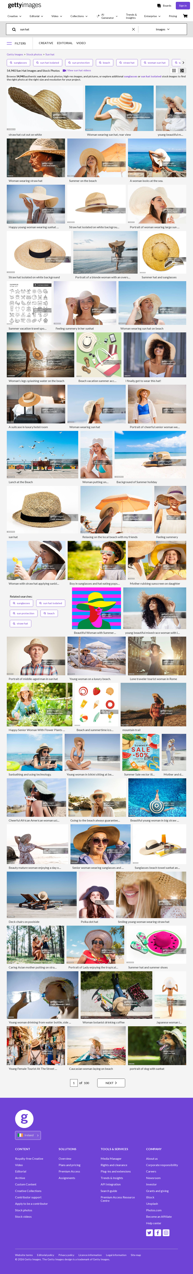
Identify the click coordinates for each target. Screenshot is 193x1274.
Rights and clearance (114, 1165)
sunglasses (18, 62)
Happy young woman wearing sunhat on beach (38, 227)
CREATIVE (46, 43)
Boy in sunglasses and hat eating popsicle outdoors (102, 583)
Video (19, 1165)
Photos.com (154, 1210)
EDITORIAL (65, 43)
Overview (65, 1158)
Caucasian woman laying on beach (91, 1068)
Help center (153, 1223)
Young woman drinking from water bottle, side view (42, 1022)
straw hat (127, 62)
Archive (20, 1178)
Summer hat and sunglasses (159, 277)
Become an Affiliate (159, 1216)
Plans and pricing (69, 1165)
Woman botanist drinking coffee (104, 1022)
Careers (151, 1171)
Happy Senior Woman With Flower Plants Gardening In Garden (49, 730)
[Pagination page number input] (73, 1083)
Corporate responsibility (162, 1165)
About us (152, 1158)
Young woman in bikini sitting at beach (91, 774)
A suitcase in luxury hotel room (28, 427)
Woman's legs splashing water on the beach (36, 381)
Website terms (24, 1255)
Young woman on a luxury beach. (90, 679)
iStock (150, 1197)
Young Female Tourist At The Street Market (37, 1068)
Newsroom (153, 1178)
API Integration (111, 1184)
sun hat (13, 537)
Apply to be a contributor (31, 1203)
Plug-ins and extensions (116, 1171)
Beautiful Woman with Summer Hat (96, 632)
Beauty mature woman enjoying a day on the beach (41, 867)
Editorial (20, 1171)
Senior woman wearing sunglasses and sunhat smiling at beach (112, 867)
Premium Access (69, 1171)
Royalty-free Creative (29, 1158)
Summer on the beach (83, 180)
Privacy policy (67, 1255)
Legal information (117, 1255)
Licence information (90, 1255)
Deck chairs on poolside (24, 921)
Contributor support (28, 1197)
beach (104, 62)
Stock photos (23, 1210)
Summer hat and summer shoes (148, 967)
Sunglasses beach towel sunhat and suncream (163, 867)
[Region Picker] (28, 1135)
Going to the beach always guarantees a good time (102, 820)
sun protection (79, 62)
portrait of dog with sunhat (147, 1068)
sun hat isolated (47, 62)
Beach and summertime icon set (97, 730)
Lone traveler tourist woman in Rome (153, 679)
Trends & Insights (112, 1178)
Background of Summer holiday (136, 482)
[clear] (135, 29)
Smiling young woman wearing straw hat (143, 921)
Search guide (109, 1191)
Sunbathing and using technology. (30, 774)
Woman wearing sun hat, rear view (109, 134)
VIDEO (81, 43)
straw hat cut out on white (25, 134)
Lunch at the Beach (21, 482)
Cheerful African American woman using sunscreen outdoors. (48, 820)
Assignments (67, 1178)
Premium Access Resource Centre (118, 1199)
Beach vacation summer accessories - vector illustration (114, 381)
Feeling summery (167, 537)
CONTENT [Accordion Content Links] (22, 1149)
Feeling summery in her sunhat (75, 328)
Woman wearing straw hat (25, 180)
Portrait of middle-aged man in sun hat (33, 679)
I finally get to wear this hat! (143, 381)
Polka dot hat (89, 921)
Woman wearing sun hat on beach (141, 328)
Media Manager (111, 1158)
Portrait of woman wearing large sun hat (155, 227)
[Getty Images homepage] (24, 5)
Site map (137, 1255)
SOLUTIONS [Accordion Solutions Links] (67, 1149)
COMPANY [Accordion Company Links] (154, 1149)
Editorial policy (45, 1255)
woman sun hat (155, 62)
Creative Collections (28, 1191)
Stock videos (23, 1216)
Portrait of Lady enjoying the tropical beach (96, 967)
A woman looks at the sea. (146, 180)
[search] (15, 29)
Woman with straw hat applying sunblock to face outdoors (46, 583)
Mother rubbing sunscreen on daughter (155, 583)
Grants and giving (157, 1191)
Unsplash (152, 1203)
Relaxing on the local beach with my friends (110, 537)
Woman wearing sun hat (84, 427)
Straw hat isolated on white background (94, 227)
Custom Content (25, 1184)
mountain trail (131, 730)
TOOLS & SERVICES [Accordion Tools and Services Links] (114, 1149)
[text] (75, 29)
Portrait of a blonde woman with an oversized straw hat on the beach (119, 277)
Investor (151, 1184)
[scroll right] (183, 62)
